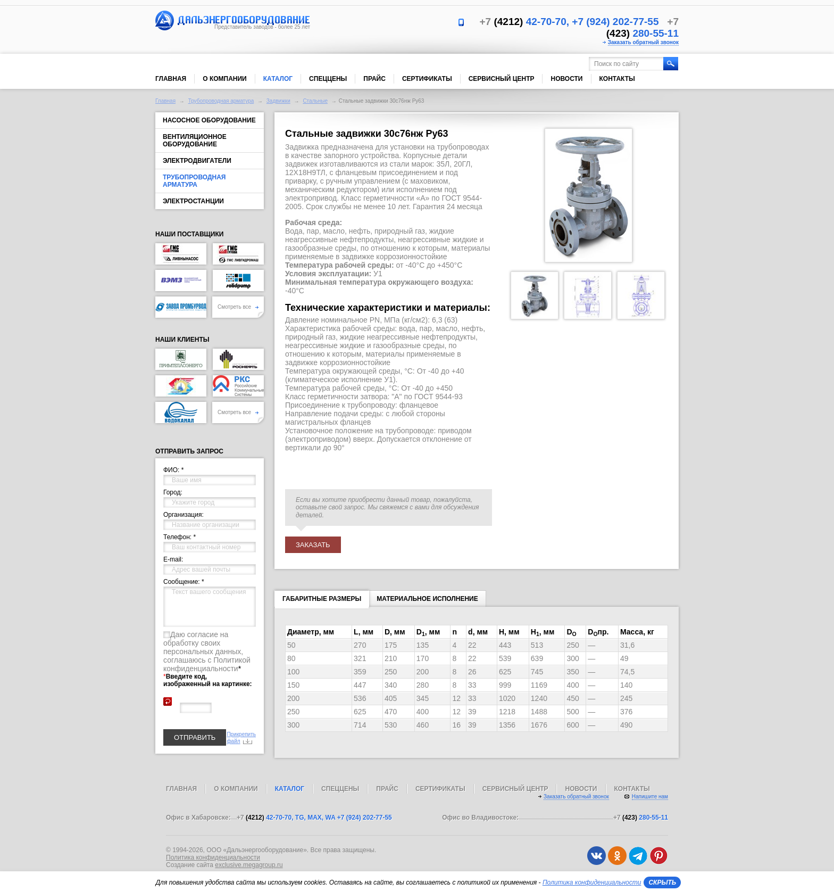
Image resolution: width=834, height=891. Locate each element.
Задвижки (278, 101)
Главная (170, 78)
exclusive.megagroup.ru (248, 865)
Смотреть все (238, 307)
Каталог (278, 78)
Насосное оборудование (209, 120)
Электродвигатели (197, 160)
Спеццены (328, 78)
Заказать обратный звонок (643, 42)
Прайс (374, 78)
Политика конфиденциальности (213, 857)
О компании (225, 78)
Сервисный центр (502, 78)
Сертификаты (427, 78)
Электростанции (193, 201)
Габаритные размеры (322, 601)
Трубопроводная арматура (221, 101)
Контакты (617, 78)
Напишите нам (650, 796)
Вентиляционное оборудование (195, 140)
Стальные (315, 101)
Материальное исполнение (427, 599)
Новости (566, 78)
